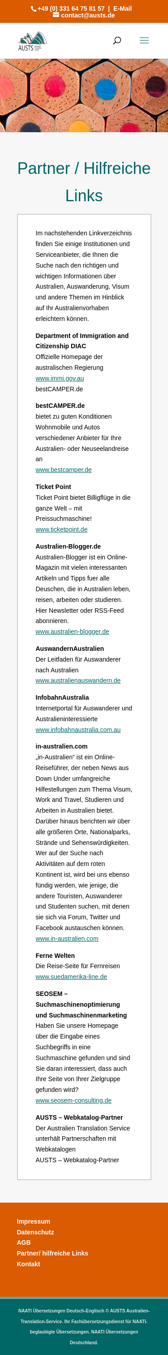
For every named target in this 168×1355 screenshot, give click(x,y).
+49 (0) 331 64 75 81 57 (71, 8)
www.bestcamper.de (64, 469)
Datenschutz (35, 1232)
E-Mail (122, 8)
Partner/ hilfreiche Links (53, 1253)
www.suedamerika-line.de (72, 976)
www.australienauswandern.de (78, 680)
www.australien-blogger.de (72, 631)
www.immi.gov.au (60, 378)
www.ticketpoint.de (62, 529)
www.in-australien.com (67, 938)
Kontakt (28, 1264)
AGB (24, 1242)
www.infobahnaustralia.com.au (78, 729)
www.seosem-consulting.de (74, 1100)
